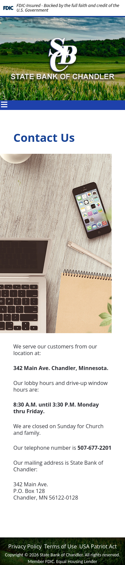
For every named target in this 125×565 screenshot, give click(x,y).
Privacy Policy (25, 546)
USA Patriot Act (98, 546)
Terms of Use (60, 546)
